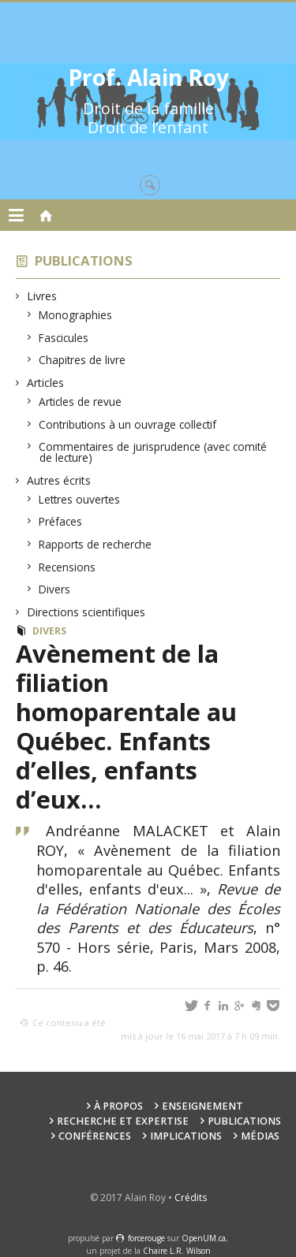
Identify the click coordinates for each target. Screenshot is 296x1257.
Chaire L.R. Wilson (177, 1250)
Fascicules (63, 337)
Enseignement (202, 1106)
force (146, 1238)
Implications (186, 1136)
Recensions (67, 567)
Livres (42, 295)
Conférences (94, 1136)
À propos (118, 1106)
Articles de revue (80, 401)
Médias (260, 1136)
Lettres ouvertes (79, 499)
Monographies (75, 314)
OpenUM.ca (204, 1238)
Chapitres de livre (82, 359)
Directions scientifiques (86, 611)
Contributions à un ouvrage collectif (127, 424)
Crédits (190, 1197)
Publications (84, 260)
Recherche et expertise (123, 1121)
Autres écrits (59, 480)
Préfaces (60, 521)
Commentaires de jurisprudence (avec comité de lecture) (153, 452)
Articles (46, 382)
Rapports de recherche (95, 544)
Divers (54, 589)
